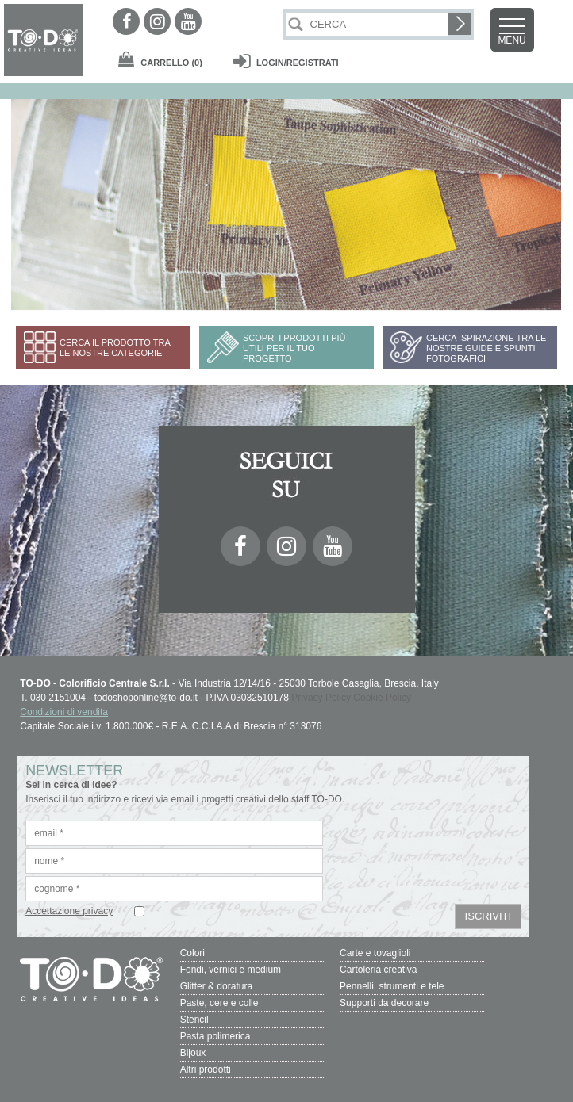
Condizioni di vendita (64, 711)
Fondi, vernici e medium (230, 969)
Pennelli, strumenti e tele (392, 986)
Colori (192, 953)
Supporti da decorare (384, 1002)
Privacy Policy (321, 697)
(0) (171, 62)
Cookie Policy (382, 697)
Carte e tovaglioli (375, 953)
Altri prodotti (205, 1069)
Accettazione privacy (69, 910)
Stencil (194, 1019)
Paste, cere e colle (219, 1002)
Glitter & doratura (216, 986)
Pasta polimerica (215, 1036)
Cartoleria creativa (378, 969)
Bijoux (193, 1052)
